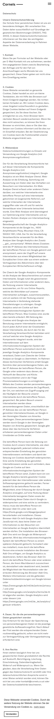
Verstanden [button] (11, 714)
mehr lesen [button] (39, 707)
